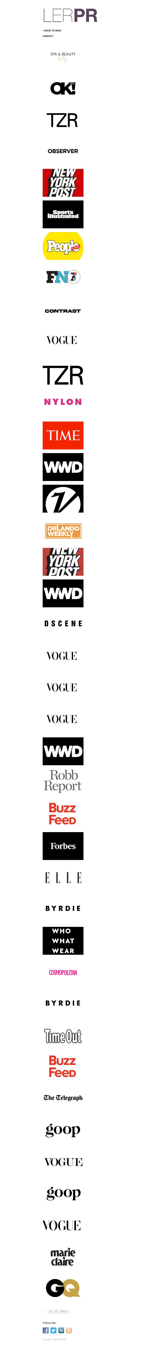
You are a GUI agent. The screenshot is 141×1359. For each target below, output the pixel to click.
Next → (64, 1311)
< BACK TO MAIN (52, 31)
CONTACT (48, 36)
